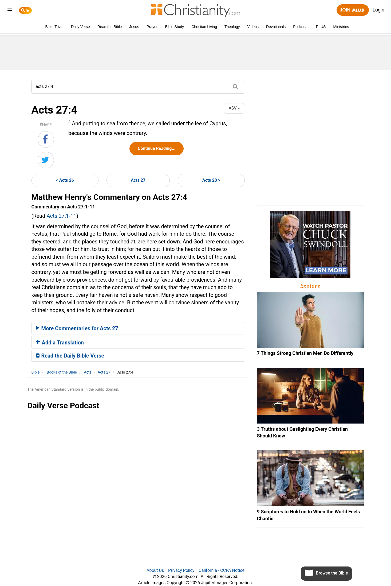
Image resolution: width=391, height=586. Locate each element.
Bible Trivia (54, 27)
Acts (88, 372)
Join (352, 10)
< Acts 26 (65, 180)
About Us (155, 570)
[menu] (10, 11)
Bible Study (174, 27)
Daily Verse (80, 27)
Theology (232, 27)
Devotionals (276, 27)
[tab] (138, 328)
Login (378, 10)
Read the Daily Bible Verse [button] (70, 355)
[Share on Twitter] (46, 160)
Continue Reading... (156, 148)
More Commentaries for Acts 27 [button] (77, 328)
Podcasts (301, 27)
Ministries (341, 27)
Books (62, 372)
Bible (35, 372)
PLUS (321, 27)
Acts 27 (138, 180)
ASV (234, 108)
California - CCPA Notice (221, 570)
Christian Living (204, 27)
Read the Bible (109, 27)
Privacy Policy (181, 570)
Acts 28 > (211, 180)
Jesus (134, 27)
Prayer (152, 27)
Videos (253, 27)
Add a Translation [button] (60, 342)
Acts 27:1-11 (61, 216)
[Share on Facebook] (46, 139)
